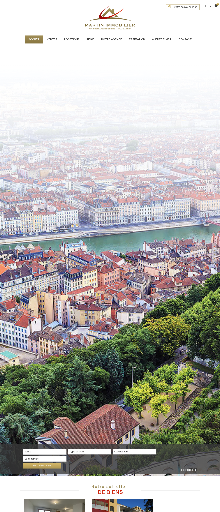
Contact (185, 39)
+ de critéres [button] (188, 507)
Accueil (33, 39)
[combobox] (40, 503)
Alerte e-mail (162, 39)
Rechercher (183, 503)
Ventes (51, 39)
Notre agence (111, 39)
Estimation (137, 39)
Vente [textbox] (28, 503)
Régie (90, 39)
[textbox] (77, 503)
